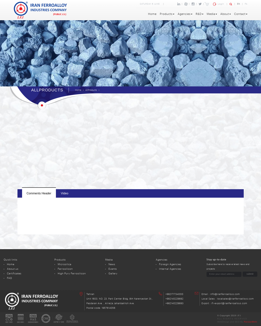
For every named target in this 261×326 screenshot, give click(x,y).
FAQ (9, 278)
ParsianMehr (250, 322)
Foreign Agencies (170, 264)
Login (221, 4)
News (112, 264)
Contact (240, 14)
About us (12, 269)
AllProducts (91, 90)
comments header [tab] (39, 193)
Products (167, 14)
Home (152, 14)
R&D (199, 14)
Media (212, 14)
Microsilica (64, 264)
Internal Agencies (170, 269)
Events (113, 269)
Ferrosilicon (65, 269)
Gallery (113, 273)
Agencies (185, 14)
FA (246, 4)
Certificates (14, 273)
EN (238, 4)
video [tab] (64, 193)
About (225, 14)
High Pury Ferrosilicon (72, 273)
